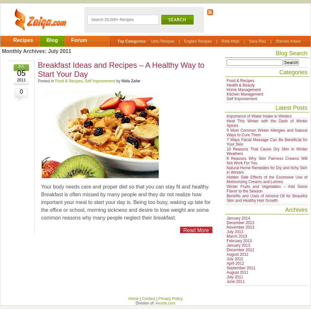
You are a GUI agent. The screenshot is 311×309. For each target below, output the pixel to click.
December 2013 (240, 223)
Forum (79, 40)
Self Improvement (100, 81)
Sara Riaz (257, 41)
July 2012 (235, 259)
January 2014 (238, 218)
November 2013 (240, 227)
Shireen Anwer (288, 41)
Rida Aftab (230, 41)
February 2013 (239, 241)
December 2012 (240, 250)
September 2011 (241, 268)
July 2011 (235, 277)
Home (133, 298)
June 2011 (236, 281)
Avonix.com (166, 303)
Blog (52, 40)
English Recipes (198, 41)
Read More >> (194, 230)
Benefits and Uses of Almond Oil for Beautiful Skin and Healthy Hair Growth (267, 198)
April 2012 (235, 263)
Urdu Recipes (163, 41)
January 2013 (238, 245)
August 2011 (237, 272)
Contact (148, 298)
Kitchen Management (245, 94)
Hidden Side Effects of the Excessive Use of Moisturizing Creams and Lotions (267, 179)
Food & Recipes (68, 81)
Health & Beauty (241, 85)
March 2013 (237, 236)
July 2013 (235, 232)
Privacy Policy (170, 298)
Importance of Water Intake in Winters (259, 116)
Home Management (244, 90)
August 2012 (237, 254)
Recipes (23, 40)
